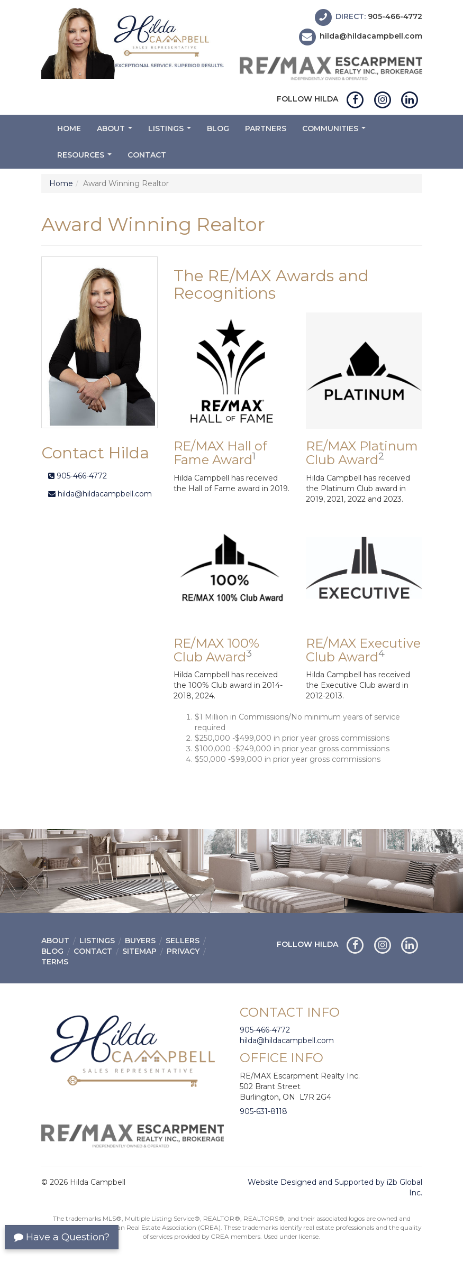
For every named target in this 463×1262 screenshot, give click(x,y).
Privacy (183, 951)
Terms (54, 961)
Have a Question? (62, 1237)
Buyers (140, 940)
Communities (335, 131)
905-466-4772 (395, 16)
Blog (218, 128)
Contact (147, 155)
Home (69, 128)
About (116, 131)
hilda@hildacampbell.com (371, 36)
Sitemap (139, 951)
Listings (171, 131)
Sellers (182, 940)
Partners (265, 128)
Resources (85, 157)
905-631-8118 (263, 1111)
